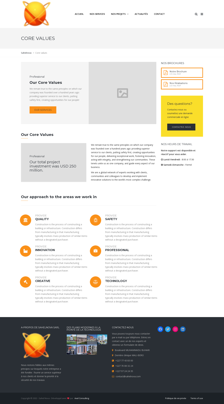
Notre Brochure (178, 71)
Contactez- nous (181, 127)
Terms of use (197, 398)
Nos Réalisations (178, 83)
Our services (43, 110)
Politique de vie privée (175, 398)
